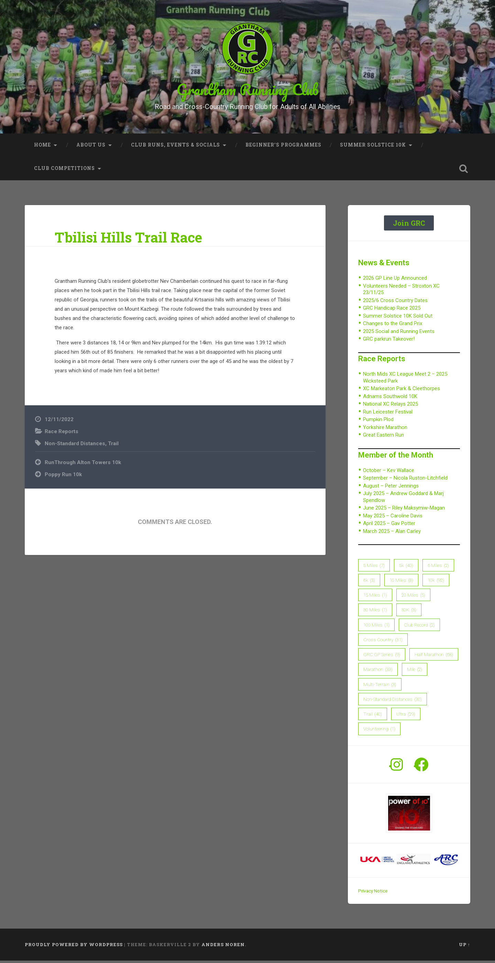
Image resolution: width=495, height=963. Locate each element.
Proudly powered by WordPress (74, 947)
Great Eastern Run (383, 438)
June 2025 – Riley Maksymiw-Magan (404, 510)
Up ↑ (464, 947)
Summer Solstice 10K (373, 148)
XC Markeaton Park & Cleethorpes (401, 391)
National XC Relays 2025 (390, 407)
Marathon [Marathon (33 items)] (378, 671)
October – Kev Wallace (388, 473)
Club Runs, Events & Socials (175, 148)
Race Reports (61, 434)
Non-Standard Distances (75, 446)
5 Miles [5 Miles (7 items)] (374, 568)
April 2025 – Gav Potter (389, 526)
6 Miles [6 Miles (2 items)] (438, 568)
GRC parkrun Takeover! (389, 342)
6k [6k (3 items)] (369, 582)
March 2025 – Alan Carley (392, 534)
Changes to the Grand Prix (392, 326)
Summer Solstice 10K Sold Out (397, 318)
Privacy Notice (372, 893)
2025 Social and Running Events (398, 334)
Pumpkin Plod (378, 422)
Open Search (463, 171)
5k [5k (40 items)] (406, 568)
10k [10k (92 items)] (436, 582)
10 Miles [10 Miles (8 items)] (401, 582)
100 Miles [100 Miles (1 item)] (376, 627)
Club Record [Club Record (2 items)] (419, 627)
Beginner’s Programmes (283, 148)
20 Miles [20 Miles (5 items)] (413, 597)
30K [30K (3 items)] (409, 612)
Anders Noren (223, 947)
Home (42, 148)
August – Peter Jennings (391, 488)
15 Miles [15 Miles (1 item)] (375, 597)
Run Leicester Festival (387, 414)
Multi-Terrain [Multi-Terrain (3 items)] (379, 687)
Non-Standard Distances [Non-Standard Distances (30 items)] (392, 701)
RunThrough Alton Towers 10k (83, 465)
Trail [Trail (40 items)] (372, 716)
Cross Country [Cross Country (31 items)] (383, 642)
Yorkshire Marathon (385, 430)
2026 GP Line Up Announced (395, 281)
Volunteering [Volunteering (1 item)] (379, 731)
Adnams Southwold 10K (390, 399)
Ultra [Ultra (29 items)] (405, 716)
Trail (113, 446)
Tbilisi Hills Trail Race (128, 240)
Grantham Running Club (248, 90)
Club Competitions (64, 171)
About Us (91, 148)
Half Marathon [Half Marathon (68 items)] (434, 657)
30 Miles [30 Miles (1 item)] (375, 612)
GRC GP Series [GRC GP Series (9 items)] (381, 657)
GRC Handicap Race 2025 (391, 311)
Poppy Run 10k (63, 477)
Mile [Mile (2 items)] (414, 671)
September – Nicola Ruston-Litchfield (405, 481)
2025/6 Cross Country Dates (395, 303)
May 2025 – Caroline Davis (392, 518)
